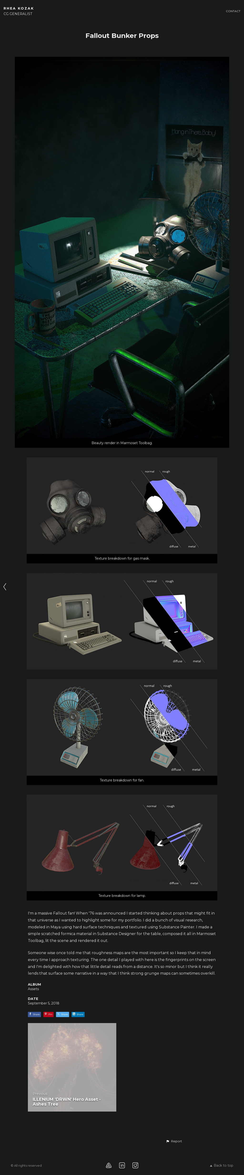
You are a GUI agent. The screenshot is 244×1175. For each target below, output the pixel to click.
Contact (233, 11)
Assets (33, 989)
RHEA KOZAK (19, 8)
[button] (174, 1141)
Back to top (221, 1165)
